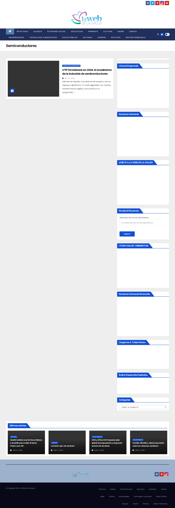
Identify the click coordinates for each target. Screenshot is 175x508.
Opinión (101, 37)
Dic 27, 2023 (70, 78)
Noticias (115, 37)
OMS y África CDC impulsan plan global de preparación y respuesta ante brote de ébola (107, 443)
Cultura (107, 31)
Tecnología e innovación (43, 37)
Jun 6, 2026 (17, 450)
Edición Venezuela (136, 37)
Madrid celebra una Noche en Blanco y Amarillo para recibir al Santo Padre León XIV (26, 443)
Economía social (56, 31)
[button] (158, 34)
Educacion (77, 31)
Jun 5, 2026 (58, 450)
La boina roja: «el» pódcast (62, 446)
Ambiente (93, 31)
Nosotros (22, 31)
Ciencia (133, 31)
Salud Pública (70, 37)
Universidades (16, 37)
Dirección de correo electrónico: (143, 221)
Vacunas (87, 37)
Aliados (37, 31)
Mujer (121, 31)
